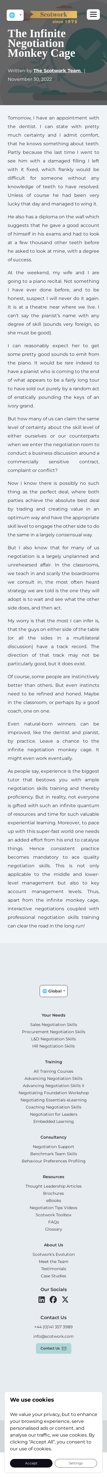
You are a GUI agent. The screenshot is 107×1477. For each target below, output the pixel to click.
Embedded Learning (53, 1121)
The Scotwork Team (57, 70)
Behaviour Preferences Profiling (54, 1161)
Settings (76, 1463)
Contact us (50, 1348)
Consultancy (53, 1137)
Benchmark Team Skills (53, 1153)
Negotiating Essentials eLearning (54, 1100)
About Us (53, 1244)
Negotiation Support (53, 1146)
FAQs (53, 1222)
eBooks (53, 1200)
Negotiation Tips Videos (53, 1207)
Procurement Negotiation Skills (53, 1031)
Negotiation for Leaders (53, 1114)
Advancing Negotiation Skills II (53, 1085)
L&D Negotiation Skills (53, 1038)
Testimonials (53, 1268)
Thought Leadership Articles (53, 1186)
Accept (31, 1463)
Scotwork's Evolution (54, 1254)
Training (53, 1061)
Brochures (53, 1193)
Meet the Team (53, 1261)
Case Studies (53, 1275)
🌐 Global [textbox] (16, 15)
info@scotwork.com (53, 1336)
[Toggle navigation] (93, 14)
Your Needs (53, 1015)
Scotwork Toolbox (53, 1214)
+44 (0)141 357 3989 (53, 1326)
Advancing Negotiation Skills (53, 1078)
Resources (53, 1176)
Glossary (53, 1229)
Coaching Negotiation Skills (53, 1107)
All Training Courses (53, 1071)
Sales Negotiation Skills (53, 1024)
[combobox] (15, 15)
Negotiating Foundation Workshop (54, 1092)
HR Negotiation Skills (53, 1046)
